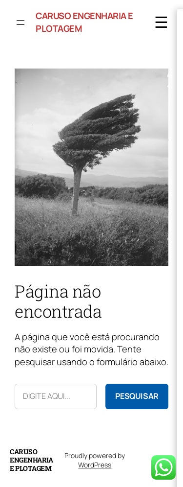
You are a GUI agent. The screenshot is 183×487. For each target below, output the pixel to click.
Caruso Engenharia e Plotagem (31, 460)
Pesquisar (137, 396)
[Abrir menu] (20, 22)
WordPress (94, 464)
